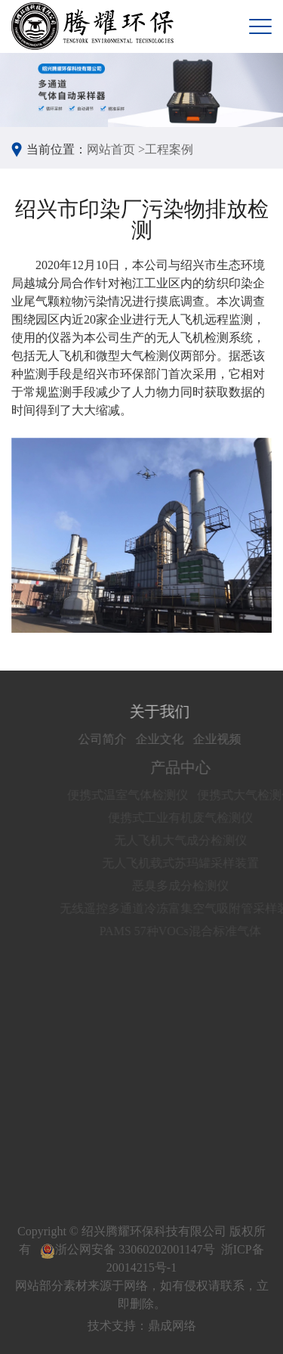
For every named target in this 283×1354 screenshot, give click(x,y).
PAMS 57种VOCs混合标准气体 (187, 931)
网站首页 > (116, 149)
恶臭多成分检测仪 (187, 885)
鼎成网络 (172, 1325)
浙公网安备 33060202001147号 (127, 1249)
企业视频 (222, 739)
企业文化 (165, 739)
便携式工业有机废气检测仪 (187, 817)
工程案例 (169, 149)
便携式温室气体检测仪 (134, 795)
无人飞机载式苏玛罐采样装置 (187, 863)
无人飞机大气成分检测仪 (187, 840)
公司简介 (108, 739)
